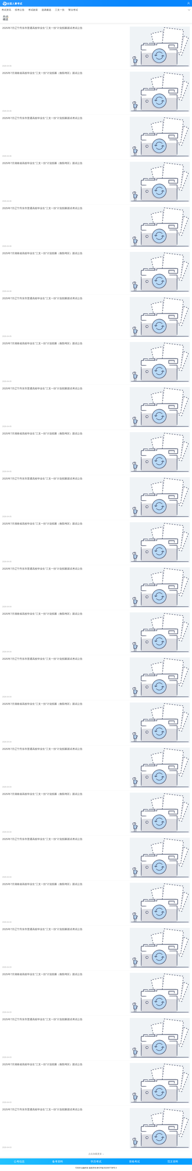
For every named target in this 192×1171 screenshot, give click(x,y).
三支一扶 (59, 10)
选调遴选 (46, 10)
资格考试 (134, 1161)
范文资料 (172, 1161)
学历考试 (96, 1161)
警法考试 (73, 10)
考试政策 (33, 10)
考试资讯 (6, 10)
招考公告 (19, 10)
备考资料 (57, 1161)
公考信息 (19, 1161)
